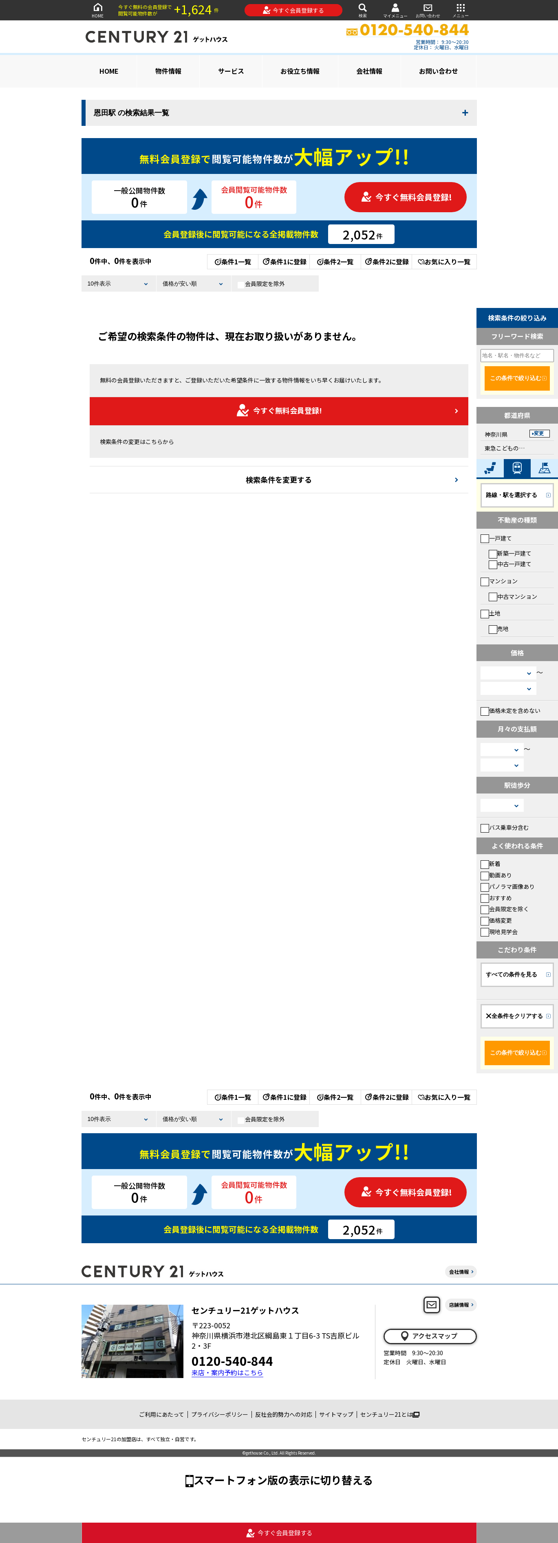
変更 (539, 433)
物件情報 (168, 71)
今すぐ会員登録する (293, 10)
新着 (491, 863)
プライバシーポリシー (219, 1414)
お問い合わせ (428, 10)
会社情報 (369, 71)
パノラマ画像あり (508, 886)
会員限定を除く (505, 909)
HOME (98, 10)
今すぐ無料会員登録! (406, 197)
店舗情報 (459, 1304)
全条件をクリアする (514, 1016)
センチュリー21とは (389, 1414)
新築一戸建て (510, 553)
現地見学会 (499, 932)
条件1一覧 (233, 261)
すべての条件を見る (511, 974)
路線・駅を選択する (511, 495)
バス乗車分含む (505, 827)
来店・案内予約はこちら (227, 1372)
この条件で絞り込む (515, 378)
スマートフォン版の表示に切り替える (283, 1479)
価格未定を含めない (510, 710)
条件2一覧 (335, 261)
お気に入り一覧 (444, 261)
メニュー (460, 10)
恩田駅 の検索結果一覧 (131, 113)
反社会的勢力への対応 (283, 1414)
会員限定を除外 (261, 283)
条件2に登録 (386, 261)
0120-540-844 (232, 1360)
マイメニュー (395, 10)
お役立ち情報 (300, 71)
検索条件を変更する (279, 479)
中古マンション (513, 596)
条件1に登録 (284, 261)
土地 (491, 613)
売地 (499, 628)
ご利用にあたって (161, 1414)
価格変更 (496, 920)
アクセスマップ (428, 1336)
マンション (499, 581)
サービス (231, 71)
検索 (362, 10)
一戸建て (496, 538)
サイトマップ (336, 1414)
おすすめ (496, 898)
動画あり (496, 875)
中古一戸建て (510, 564)
